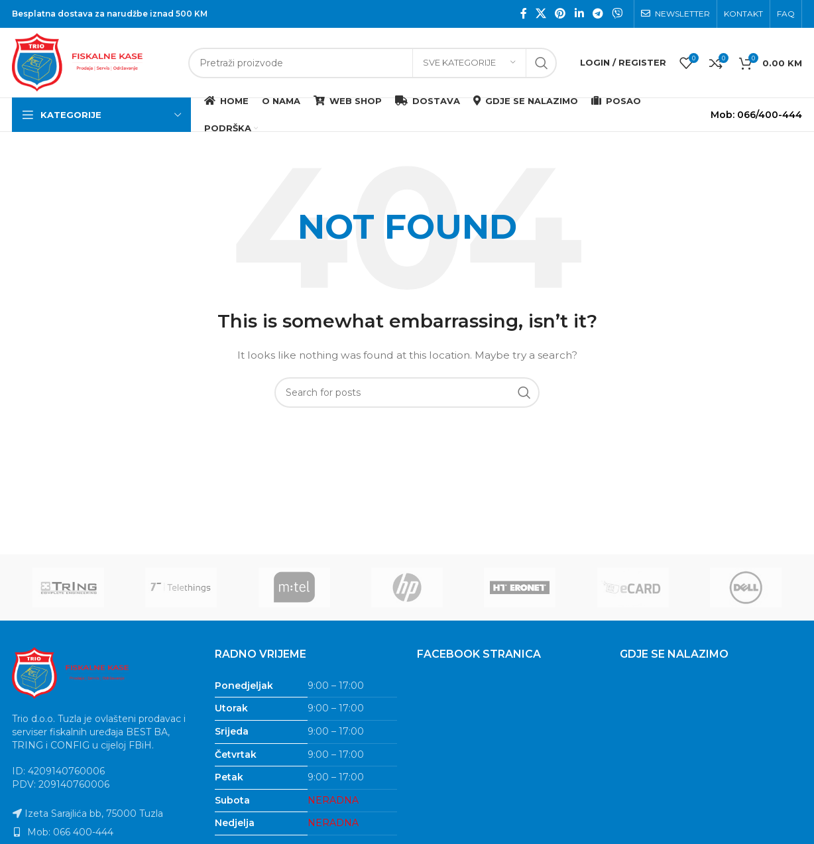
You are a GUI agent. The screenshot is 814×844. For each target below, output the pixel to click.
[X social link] (540, 13)
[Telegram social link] (597, 13)
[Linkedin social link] (579, 13)
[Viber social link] (617, 13)
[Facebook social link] (523, 13)
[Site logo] (93, 62)
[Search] (372, 63)
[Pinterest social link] (560, 13)
